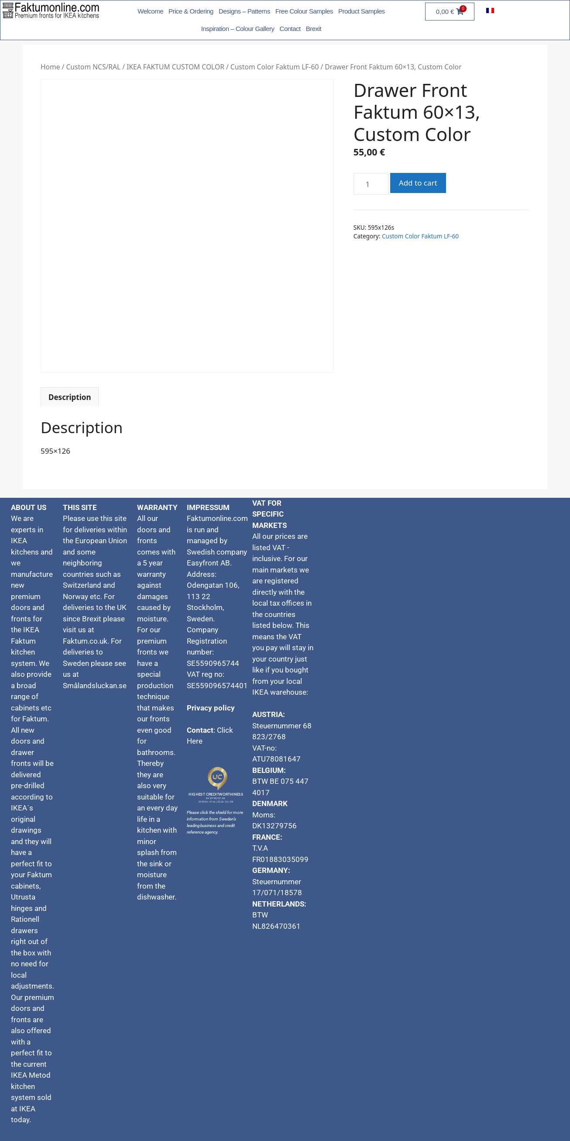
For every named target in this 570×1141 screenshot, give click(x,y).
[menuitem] (490, 10)
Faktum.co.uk (85, 641)
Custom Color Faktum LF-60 (274, 67)
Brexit (313, 28)
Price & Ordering (190, 11)
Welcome (150, 11)
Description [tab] (69, 397)
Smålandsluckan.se (95, 685)
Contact (290, 28)
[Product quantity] (371, 184)
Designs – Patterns (244, 11)
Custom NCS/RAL (93, 67)
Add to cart (418, 183)
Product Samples (361, 11)
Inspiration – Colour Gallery (238, 28)
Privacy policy (211, 707)
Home (50, 67)
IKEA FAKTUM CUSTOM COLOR (175, 67)
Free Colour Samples (304, 11)
